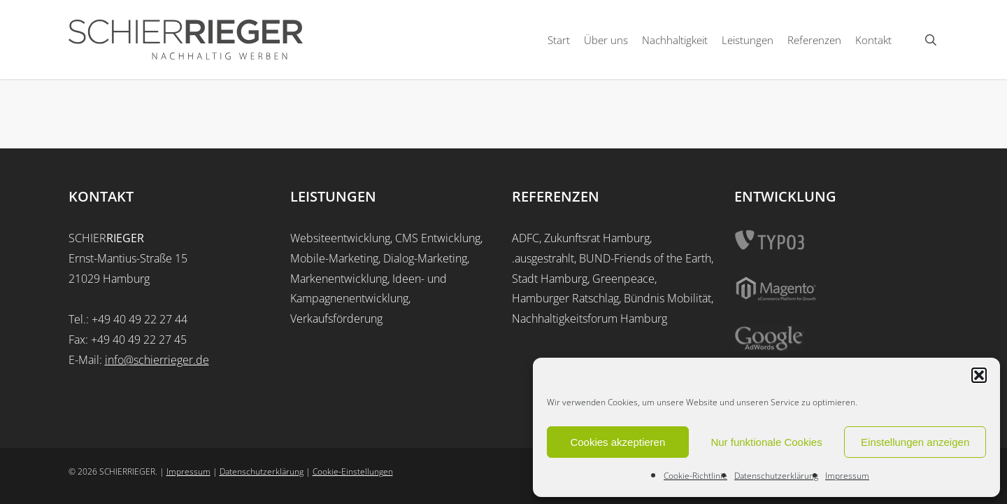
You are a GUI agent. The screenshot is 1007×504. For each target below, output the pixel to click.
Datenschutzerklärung (776, 476)
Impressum (847, 476)
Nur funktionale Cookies (766, 442)
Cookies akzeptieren (617, 442)
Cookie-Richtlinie (695, 476)
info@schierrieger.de (157, 360)
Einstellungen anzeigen (915, 442)
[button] (979, 375)
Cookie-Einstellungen (353, 471)
